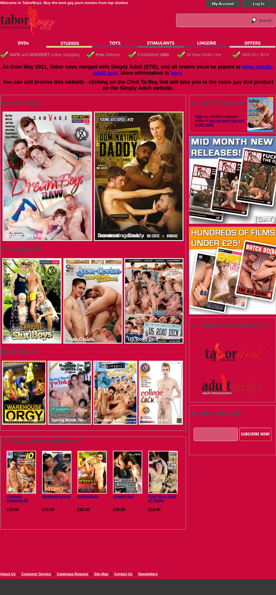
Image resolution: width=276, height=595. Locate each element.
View (199, 117)
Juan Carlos (80, 339)
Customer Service (36, 574)
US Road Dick (143, 339)
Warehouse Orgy (22, 420)
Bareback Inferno (56, 494)
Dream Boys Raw (27, 235)
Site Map (101, 574)
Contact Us (123, 574)
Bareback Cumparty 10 (21, 496)
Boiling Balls (92, 494)
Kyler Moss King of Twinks (163, 496)
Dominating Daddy (121, 235)
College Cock (155, 420)
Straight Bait (127, 494)
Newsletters (148, 574)
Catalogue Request (72, 574)
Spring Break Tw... (68, 420)
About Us (8, 574)
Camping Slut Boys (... (30, 339)
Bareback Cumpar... (106, 420)
